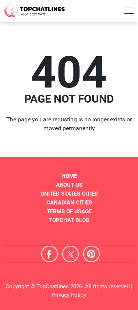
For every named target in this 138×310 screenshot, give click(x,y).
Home (69, 176)
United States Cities (69, 193)
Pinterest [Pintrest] (91, 254)
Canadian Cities (69, 202)
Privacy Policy (69, 295)
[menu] (129, 11)
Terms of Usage (69, 211)
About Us (69, 185)
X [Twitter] (70, 254)
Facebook (49, 254)
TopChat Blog (69, 220)
